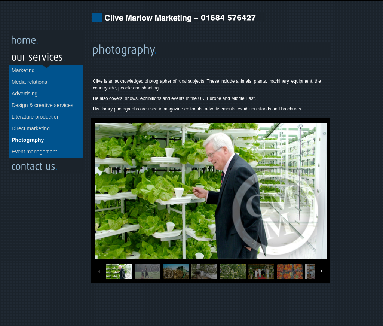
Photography (28, 140)
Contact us (46, 166)
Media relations (29, 82)
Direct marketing (31, 128)
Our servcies (46, 56)
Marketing (23, 70)
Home (46, 39)
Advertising (24, 94)
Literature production (35, 117)
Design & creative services (42, 105)
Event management (34, 152)
